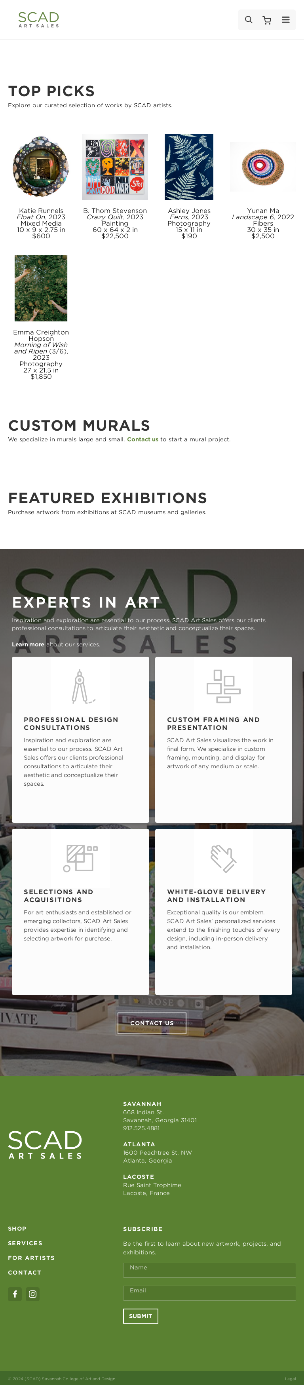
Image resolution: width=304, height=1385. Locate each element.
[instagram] (33, 1293)
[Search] (248, 19)
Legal (290, 1377)
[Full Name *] (209, 1268)
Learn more (28, 644)
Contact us (152, 1021)
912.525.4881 (141, 1126)
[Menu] (286, 20)
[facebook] (15, 1293)
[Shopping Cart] (266, 19)
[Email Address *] (209, 1291)
